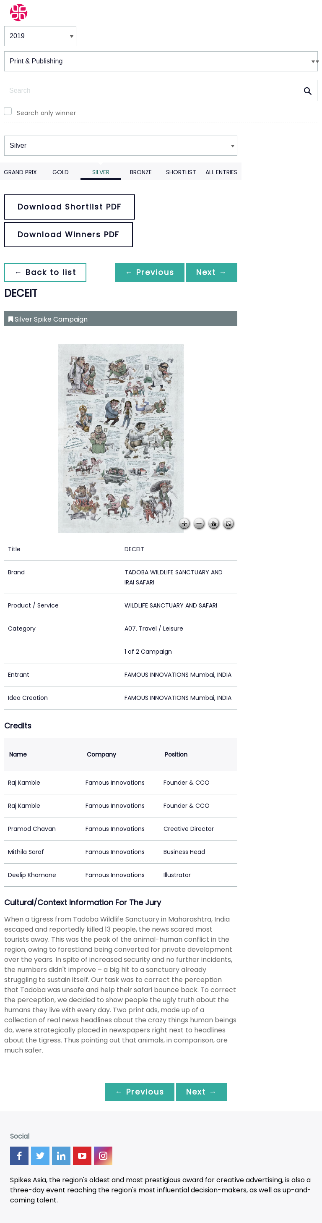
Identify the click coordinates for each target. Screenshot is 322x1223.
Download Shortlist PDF (70, 207)
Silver (100, 172)
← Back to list (45, 272)
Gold (60, 172)
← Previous (149, 272)
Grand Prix (20, 172)
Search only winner (46, 113)
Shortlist (181, 172)
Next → (211, 272)
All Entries (221, 172)
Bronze (141, 172)
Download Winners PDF (68, 234)
